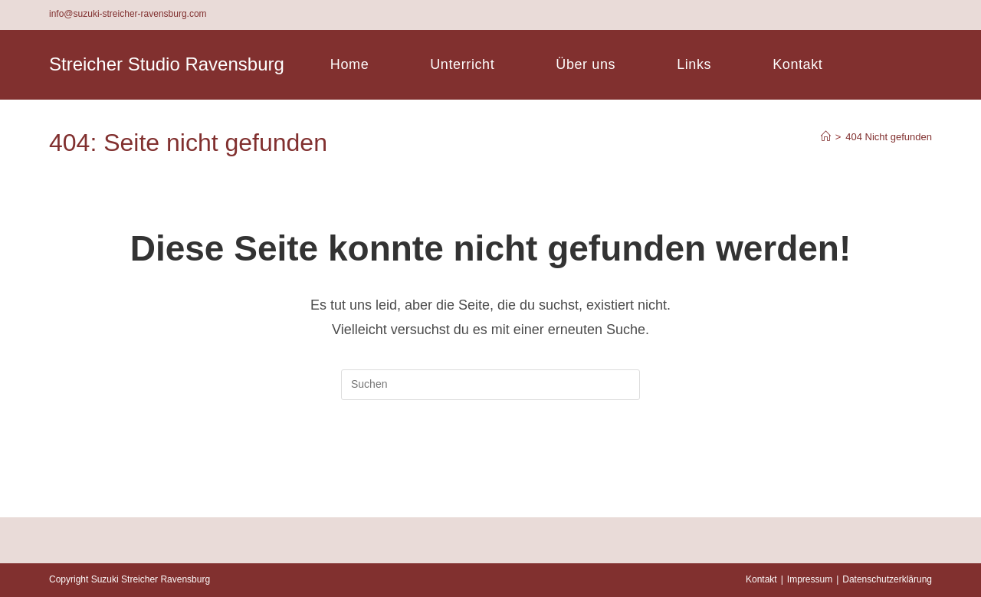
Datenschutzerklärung (887, 579)
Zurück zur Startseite (490, 462)
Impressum (809, 579)
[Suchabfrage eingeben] (490, 384)
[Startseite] (826, 137)
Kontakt (761, 579)
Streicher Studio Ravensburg (166, 64)
